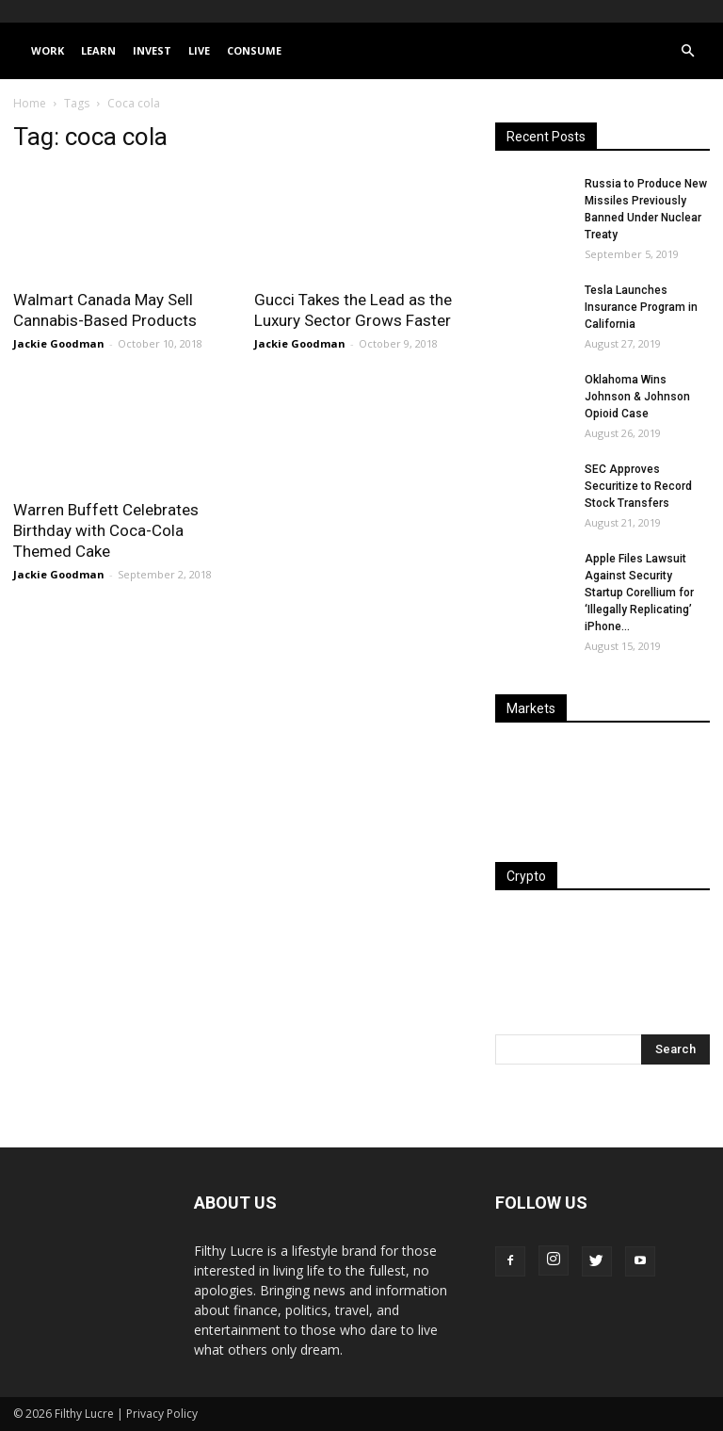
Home (29, 103)
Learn (98, 50)
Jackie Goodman (58, 343)
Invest (152, 50)
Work (47, 50)
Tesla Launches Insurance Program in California (641, 307)
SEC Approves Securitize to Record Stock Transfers (638, 486)
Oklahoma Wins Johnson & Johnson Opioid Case (637, 396)
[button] (687, 51)
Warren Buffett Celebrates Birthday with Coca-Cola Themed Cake (106, 530)
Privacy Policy (162, 1414)
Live (199, 50)
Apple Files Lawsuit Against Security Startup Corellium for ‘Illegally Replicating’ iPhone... (639, 592)
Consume (254, 50)
